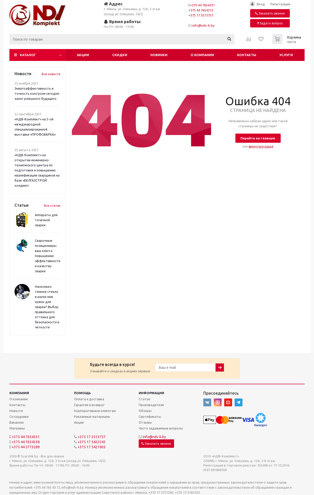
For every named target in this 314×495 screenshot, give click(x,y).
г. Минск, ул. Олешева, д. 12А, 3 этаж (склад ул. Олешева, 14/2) (132, 8)
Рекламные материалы (92, 416)
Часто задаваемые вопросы (161, 428)
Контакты (246, 55)
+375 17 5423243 (92, 442)
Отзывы (145, 422)
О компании (202, 55)
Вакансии (16, 422)
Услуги (286, 55)
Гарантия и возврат (89, 405)
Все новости (51, 74)
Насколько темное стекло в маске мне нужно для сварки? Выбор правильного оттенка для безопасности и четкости (47, 307)
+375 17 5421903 (92, 447)
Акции (83, 55)
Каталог (28, 55)
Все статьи (52, 205)
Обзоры (145, 410)
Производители (151, 405)
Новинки (158, 55)
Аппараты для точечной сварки (46, 220)
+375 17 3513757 (200, 15)
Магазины (17, 428)
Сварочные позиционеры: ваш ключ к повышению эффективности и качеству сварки (47, 256)
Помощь (82, 393)
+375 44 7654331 (202, 5)
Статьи (144, 399)
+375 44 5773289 (26, 447)
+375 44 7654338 (26, 442)
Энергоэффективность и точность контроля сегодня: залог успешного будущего (37, 93)
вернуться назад (261, 146)
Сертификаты (150, 416)
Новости (16, 410)
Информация (151, 393)
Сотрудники (18, 416)
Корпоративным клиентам (95, 410)
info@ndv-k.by (203, 25)
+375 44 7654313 (200, 10)
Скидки (119, 55)
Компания (19, 393)
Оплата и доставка (89, 399)
